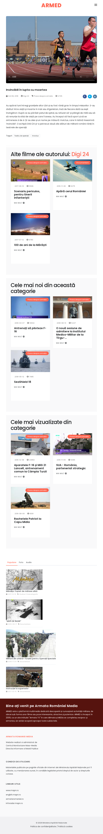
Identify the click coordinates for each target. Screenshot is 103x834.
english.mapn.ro (13, 794)
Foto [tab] (21, 562)
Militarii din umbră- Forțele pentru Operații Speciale (31, 658)
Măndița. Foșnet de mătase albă (21, 591)
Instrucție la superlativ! (17, 688)
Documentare (82, 162)
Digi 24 (25, 96)
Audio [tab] (29, 562)
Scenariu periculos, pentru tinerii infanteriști (27, 194)
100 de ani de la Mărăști (30, 245)
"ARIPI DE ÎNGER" (13, 621)
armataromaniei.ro (15, 799)
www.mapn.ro (12, 790)
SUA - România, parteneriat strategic (71, 466)
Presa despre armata (42, 96)
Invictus (35, 136)
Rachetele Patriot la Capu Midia (27, 520)
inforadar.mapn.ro (14, 803)
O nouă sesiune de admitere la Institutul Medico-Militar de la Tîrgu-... (70, 333)
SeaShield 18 (22, 382)
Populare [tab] (11, 562)
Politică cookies (65, 826)
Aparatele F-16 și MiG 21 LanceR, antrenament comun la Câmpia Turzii (30, 468)
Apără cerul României (71, 191)
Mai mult (19, 203)
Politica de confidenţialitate (43, 826)
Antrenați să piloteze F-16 (30, 329)
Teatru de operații (21, 136)
